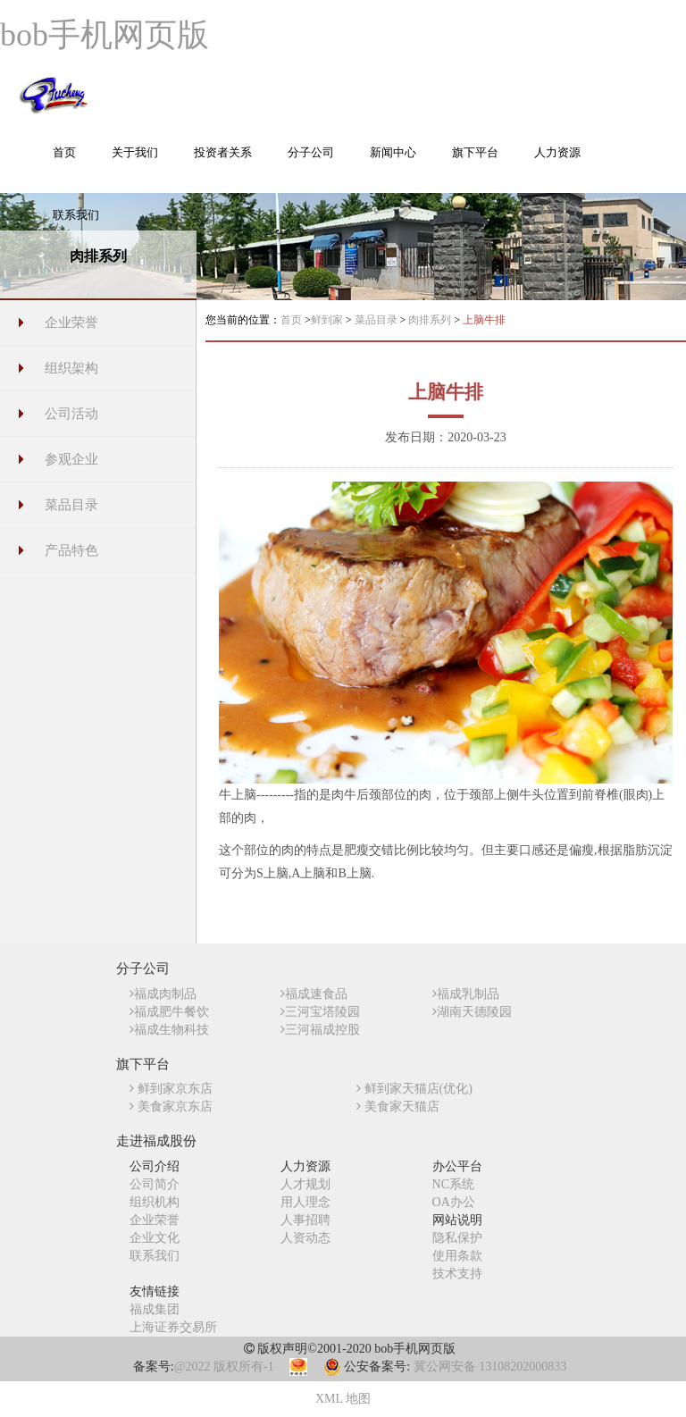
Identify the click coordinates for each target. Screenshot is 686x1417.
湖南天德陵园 (472, 1012)
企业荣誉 (71, 322)
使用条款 (457, 1255)
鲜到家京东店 (171, 1088)
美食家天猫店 (397, 1106)
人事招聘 (305, 1220)
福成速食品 (313, 994)
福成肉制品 (163, 994)
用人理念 (305, 1202)
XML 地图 (343, 1398)
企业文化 (155, 1238)
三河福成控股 (320, 1029)
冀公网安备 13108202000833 (490, 1366)
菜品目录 (71, 505)
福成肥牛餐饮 (169, 1012)
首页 (291, 320)
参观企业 (71, 459)
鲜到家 (328, 320)
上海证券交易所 (173, 1327)
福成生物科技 (169, 1029)
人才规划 (305, 1184)
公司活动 (71, 414)
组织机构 (155, 1202)
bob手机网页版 (104, 35)
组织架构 (71, 368)
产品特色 (71, 550)
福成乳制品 (465, 994)
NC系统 (453, 1184)
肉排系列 (431, 320)
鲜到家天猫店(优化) (414, 1088)
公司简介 (155, 1184)
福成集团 (155, 1309)
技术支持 (457, 1273)
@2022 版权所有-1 (224, 1366)
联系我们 (155, 1255)
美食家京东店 (171, 1106)
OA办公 (453, 1202)
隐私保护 (457, 1238)
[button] (135, 161)
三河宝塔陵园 (320, 1012)
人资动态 (305, 1238)
